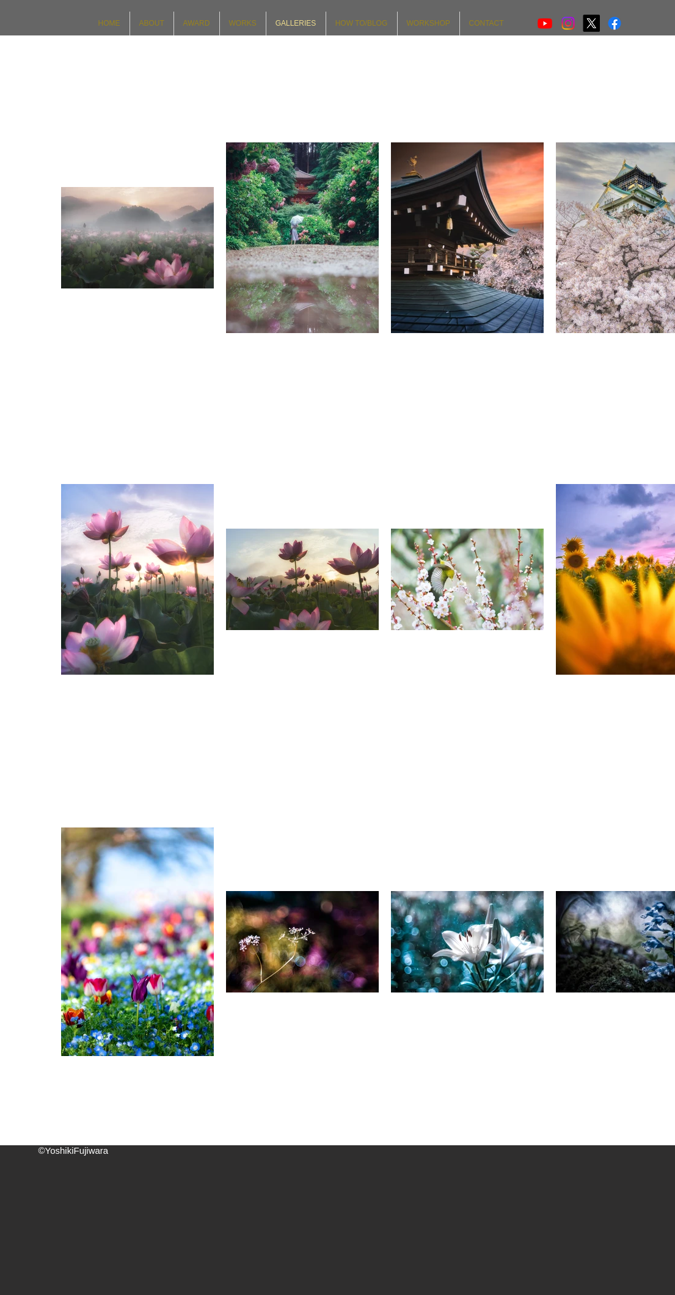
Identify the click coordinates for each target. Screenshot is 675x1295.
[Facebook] (614, 23)
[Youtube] (544, 23)
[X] (591, 23)
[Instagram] (568, 23)
